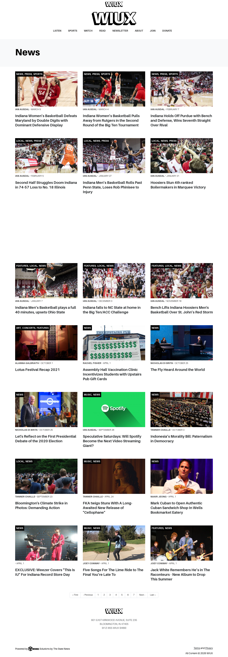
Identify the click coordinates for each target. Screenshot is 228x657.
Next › (142, 595)
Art (18, 328)
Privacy (209, 648)
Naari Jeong (159, 496)
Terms (197, 648)
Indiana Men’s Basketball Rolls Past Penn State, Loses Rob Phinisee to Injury (112, 187)
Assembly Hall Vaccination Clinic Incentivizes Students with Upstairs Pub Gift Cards (112, 374)
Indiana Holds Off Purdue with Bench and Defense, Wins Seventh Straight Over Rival (181, 120)
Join (153, 30)
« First (75, 595)
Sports (72, 30)
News (19, 74)
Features (22, 266)
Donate (167, 30)
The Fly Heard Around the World (178, 370)
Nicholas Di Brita (162, 363)
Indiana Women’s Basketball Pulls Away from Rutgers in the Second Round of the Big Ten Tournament (111, 120)
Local (20, 141)
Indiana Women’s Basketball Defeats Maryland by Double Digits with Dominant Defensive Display (46, 120)
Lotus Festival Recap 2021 (37, 370)
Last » (153, 595)
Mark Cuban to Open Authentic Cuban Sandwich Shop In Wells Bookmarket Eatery (177, 507)
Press (28, 74)
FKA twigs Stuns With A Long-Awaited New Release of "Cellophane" (107, 507)
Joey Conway (91, 563)
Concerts (28, 328)
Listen (57, 30)
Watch (88, 30)
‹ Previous (88, 595)
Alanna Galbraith (27, 363)
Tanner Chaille (160, 430)
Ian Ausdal (22, 109)
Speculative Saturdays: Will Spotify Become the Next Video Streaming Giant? (112, 441)
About (139, 30)
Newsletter (120, 30)
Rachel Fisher (92, 363)
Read (102, 30)
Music (88, 394)
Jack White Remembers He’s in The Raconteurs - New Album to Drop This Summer (180, 574)
